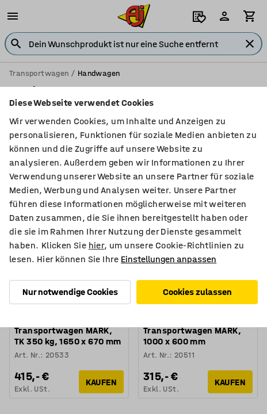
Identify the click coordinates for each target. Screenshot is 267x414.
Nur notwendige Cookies (70, 291)
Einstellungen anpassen (168, 259)
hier (97, 245)
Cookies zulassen (197, 291)
